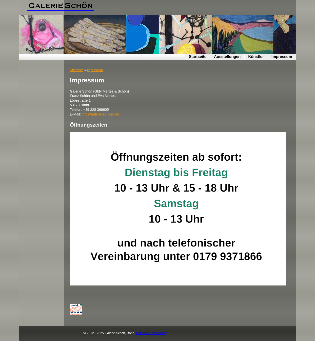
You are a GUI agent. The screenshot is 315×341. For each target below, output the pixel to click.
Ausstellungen (227, 57)
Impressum (282, 57)
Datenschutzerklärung (151, 333)
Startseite (197, 57)
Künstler (256, 57)
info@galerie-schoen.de (100, 114)
